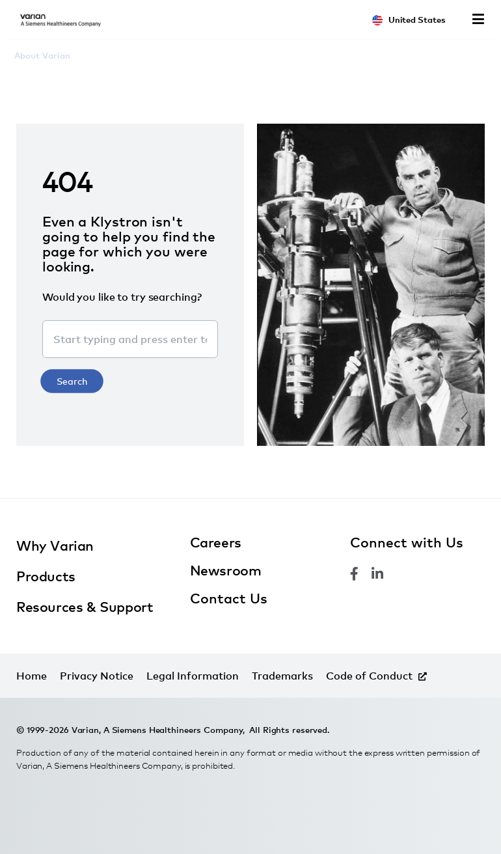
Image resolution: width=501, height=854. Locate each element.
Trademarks (282, 675)
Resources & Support (84, 606)
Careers (215, 542)
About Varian (42, 55)
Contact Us (228, 598)
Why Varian (55, 545)
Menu (478, 19)
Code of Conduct (369, 675)
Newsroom (226, 570)
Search (72, 381)
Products (45, 576)
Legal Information (192, 675)
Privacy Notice (96, 675)
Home (31, 675)
